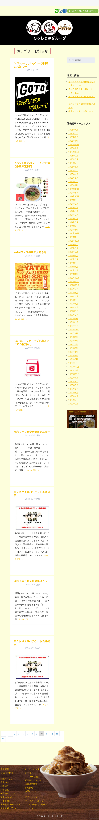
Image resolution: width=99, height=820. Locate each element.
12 (52, 733)
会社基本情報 (31, 784)
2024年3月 (73, 222)
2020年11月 (73, 370)
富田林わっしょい (9, 797)
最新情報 (5, 769)
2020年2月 (73, 403)
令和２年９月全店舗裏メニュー (32, 431)
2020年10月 (73, 374)
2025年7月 (73, 163)
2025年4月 (73, 174)
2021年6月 (73, 344)
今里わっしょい (8, 782)
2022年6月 (73, 300)
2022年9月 (73, 289)
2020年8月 (73, 381)
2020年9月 (73, 377)
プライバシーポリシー (35, 801)
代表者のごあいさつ (34, 780)
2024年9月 (73, 200)
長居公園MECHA (8, 808)
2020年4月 (73, 396)
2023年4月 (73, 263)
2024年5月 (73, 215)
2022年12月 (73, 278)
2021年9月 (73, 333)
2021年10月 (73, 329)
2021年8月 (73, 337)
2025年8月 (73, 159)
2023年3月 (73, 266)
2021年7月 (73, 340)
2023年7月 (73, 252)
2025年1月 (73, 185)
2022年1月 (73, 318)
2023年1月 (73, 274)
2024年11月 (73, 192)
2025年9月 (73, 155)
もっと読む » (21, 319)
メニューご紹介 (32, 776)
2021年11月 (73, 326)
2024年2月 (73, 226)
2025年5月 (73, 170)
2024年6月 (73, 211)
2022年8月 (73, 292)
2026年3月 (73, 133)
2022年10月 (73, 285)
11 (46, 733)
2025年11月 (73, 148)
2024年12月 (73, 189)
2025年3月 (73, 178)
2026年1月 (73, 140)
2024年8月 (73, 203)
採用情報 (29, 787)
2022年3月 (73, 311)
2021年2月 (73, 359)
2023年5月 (73, 259)
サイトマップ (31, 797)
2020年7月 (73, 385)
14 (3, 739)
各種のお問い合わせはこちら (82, 11)
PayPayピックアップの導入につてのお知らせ (31, 342)
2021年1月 (73, 363)
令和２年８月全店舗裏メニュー (32, 581)
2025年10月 (73, 152)
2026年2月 (73, 137)
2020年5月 (73, 392)
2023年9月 (73, 244)
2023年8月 (73, 248)
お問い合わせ (31, 791)
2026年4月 (73, 129)
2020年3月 (73, 400)
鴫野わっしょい (8, 793)
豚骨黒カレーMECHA (10, 804)
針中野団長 (6, 801)
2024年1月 (73, 229)
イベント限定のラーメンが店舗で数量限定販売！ (32, 164)
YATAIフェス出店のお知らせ (30, 252)
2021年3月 (73, 355)
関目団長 (5, 789)
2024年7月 (73, 207)
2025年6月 (73, 166)
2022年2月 (73, 315)
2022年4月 (73, 307)
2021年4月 (73, 352)
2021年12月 (73, 322)
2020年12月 (73, 366)
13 (57, 733)
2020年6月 (73, 389)
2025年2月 (73, 181)
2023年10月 (73, 241)
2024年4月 (73, 218)
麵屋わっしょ (7, 778)
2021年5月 (73, 348)
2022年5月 (73, 303)
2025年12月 (73, 144)
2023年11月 (73, 237)
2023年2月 (73, 270)
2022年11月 (73, 281)
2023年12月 (73, 233)
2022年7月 (73, 296)
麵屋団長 (5, 786)
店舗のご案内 (7, 773)
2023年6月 (73, 255)
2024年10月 (73, 196)
